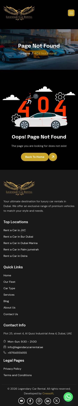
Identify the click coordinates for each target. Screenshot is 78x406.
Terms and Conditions (17, 375)
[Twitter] (56, 400)
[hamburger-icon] (71, 13)
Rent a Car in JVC (14, 230)
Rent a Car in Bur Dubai (18, 236)
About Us (9, 307)
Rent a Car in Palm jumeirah (21, 249)
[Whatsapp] (68, 397)
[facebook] (30, 401)
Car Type (9, 288)
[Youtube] (21, 401)
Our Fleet (9, 282)
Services (8, 295)
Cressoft (47, 393)
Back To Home (34, 157)
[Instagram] (39, 401)
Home (7, 275)
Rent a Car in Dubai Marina (20, 243)
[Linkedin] (48, 401)
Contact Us (10, 314)
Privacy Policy (12, 369)
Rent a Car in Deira (15, 256)
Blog (6, 301)
